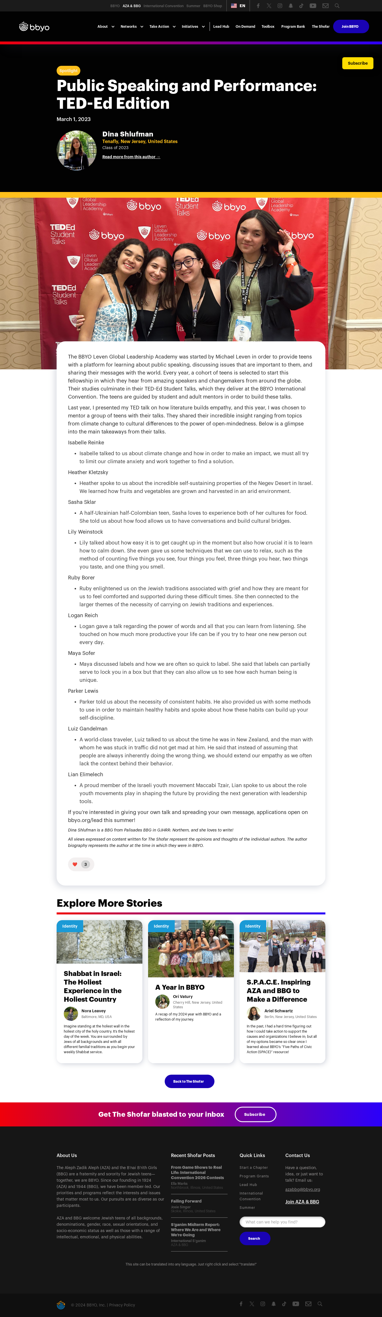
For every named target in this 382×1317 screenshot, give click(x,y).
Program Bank (293, 26)
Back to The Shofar (188, 1081)
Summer (247, 1207)
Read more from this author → (131, 157)
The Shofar (321, 26)
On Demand (245, 26)
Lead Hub (221, 26)
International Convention (251, 1196)
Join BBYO (350, 26)
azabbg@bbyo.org (302, 1190)
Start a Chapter (254, 1167)
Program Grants (254, 1176)
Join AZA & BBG (302, 1202)
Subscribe (254, 1114)
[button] (238, 5)
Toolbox (268, 26)
